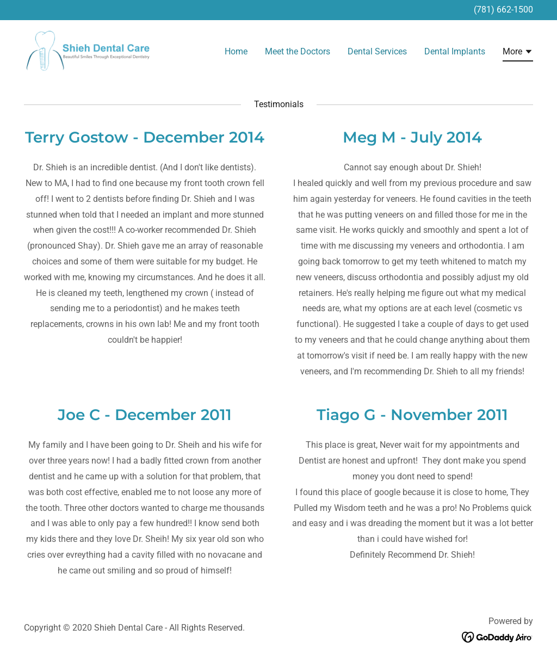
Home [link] (236, 51)
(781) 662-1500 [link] (503, 9)
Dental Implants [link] (454, 51)
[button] (518, 53)
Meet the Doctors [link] (297, 51)
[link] (88, 50)
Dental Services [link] (377, 51)
